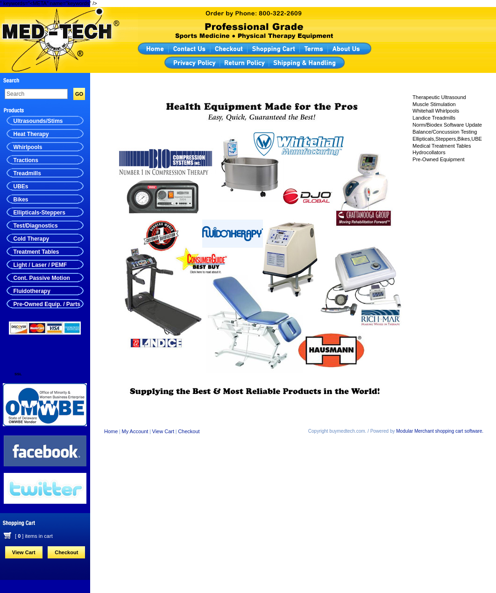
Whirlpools (28, 147)
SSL (18, 374)
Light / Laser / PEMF (40, 265)
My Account (135, 431)
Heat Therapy (31, 134)
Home (111, 431)
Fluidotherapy (32, 291)
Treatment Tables (36, 252)
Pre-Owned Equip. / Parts (47, 304)
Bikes (21, 199)
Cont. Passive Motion (42, 278)
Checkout (66, 552)
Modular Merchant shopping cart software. (439, 431)
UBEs (21, 186)
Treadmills (27, 173)
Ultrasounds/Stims (38, 121)
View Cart (23, 552)
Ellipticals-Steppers (39, 212)
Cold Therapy (32, 239)
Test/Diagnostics (36, 225)
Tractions (26, 160)
